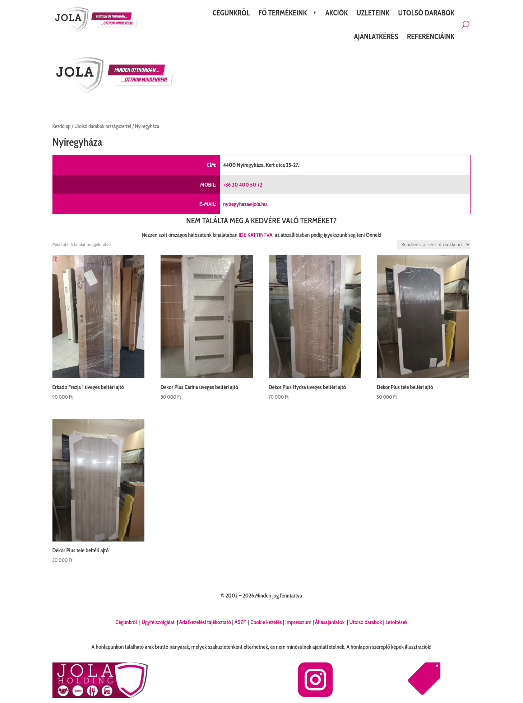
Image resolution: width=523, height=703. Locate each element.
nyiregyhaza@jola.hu (245, 204)
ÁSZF (241, 622)
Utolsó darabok (365, 622)
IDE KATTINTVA (255, 234)
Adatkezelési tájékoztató (205, 622)
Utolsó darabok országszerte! (102, 126)
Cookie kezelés (266, 622)
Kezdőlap (61, 126)
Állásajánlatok (330, 622)
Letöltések (396, 622)
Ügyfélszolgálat (159, 622)
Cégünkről (126, 622)
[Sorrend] (434, 244)
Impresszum (298, 622)
